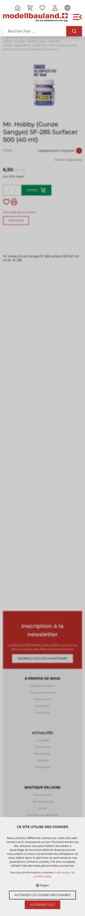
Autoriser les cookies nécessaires (42, 895)
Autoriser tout (42, 905)
